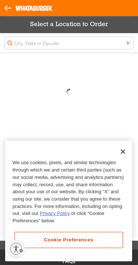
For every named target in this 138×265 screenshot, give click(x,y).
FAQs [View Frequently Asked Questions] (69, 261)
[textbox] (69, 43)
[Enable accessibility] (16, 249)
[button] (9, 8)
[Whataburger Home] (34, 8)
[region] (68, 201)
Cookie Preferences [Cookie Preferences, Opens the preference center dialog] (68, 240)
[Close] (123, 152)
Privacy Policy (55, 213)
